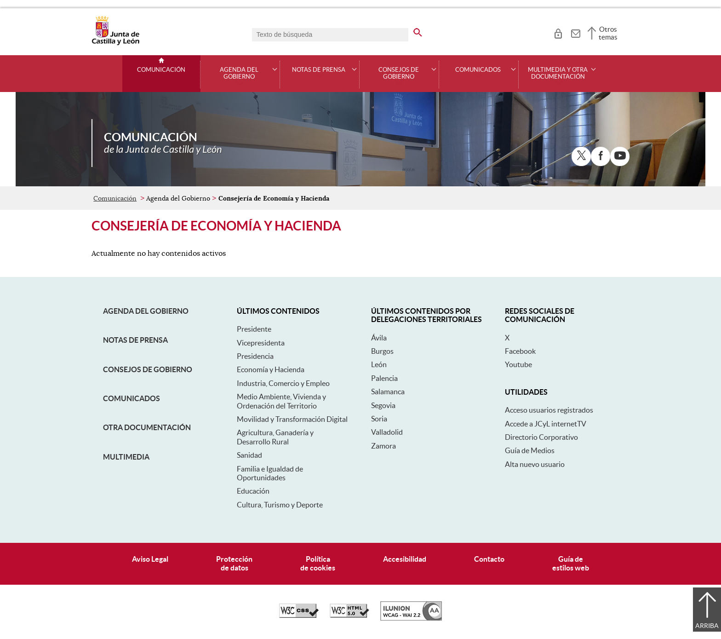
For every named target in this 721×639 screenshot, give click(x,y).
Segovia (383, 405)
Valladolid (387, 432)
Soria (379, 418)
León (379, 364)
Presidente (254, 329)
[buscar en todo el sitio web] (423, 31)
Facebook (520, 351)
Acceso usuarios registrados (549, 410)
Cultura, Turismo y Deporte (280, 505)
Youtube (518, 364)
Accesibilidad (404, 559)
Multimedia (126, 457)
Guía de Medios (530, 450)
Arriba (707, 625)
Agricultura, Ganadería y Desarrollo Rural (275, 436)
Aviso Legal (150, 559)
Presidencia (255, 356)
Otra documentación (147, 427)
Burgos (382, 351)
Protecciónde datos (234, 563)
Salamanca (388, 391)
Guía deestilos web (570, 563)
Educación (253, 491)
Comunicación (161, 70)
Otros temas (608, 33)
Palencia (384, 378)
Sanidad (249, 455)
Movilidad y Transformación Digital (292, 419)
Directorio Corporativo (541, 437)
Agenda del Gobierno (146, 311)
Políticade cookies (317, 563)
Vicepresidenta (261, 343)
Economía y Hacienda (270, 369)
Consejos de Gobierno (147, 369)
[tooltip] (558, 32)
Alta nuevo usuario (535, 464)
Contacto (489, 559)
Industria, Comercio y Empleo (283, 383)
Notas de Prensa (135, 340)
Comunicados (131, 398)
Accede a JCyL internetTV (545, 424)
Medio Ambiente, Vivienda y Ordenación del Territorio (281, 400)
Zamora (383, 446)
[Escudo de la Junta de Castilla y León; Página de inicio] (115, 43)
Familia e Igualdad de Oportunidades (270, 473)
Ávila (379, 338)
